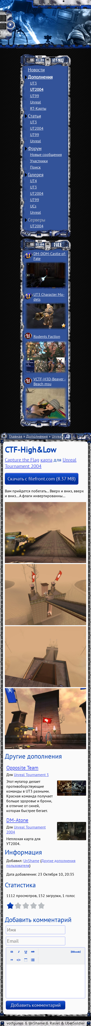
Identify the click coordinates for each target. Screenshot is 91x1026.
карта (46, 460)
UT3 (33, 83)
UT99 (34, 95)
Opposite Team (22, 767)
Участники (39, 160)
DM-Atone (17, 820)
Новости (36, 70)
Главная (15, 436)
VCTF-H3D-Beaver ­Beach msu (49, 381)
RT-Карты (38, 108)
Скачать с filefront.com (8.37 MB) (42, 479)
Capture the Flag (22, 460)
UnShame (31, 860)
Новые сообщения (46, 154)
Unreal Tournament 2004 (40, 463)
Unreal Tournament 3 (31, 774)
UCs (33, 206)
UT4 (33, 180)
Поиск (35, 167)
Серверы (36, 220)
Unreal (35, 102)
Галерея (35, 175)
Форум (34, 148)
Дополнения (40, 77)
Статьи (34, 116)
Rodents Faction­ (46, 336)
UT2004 (36, 89)
